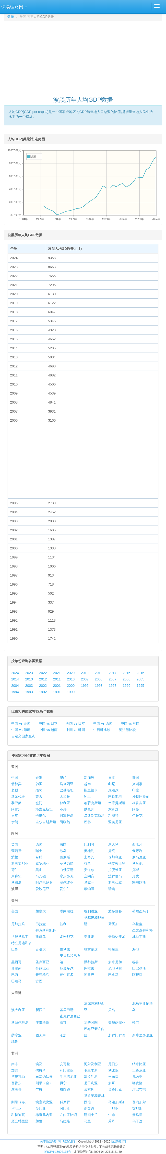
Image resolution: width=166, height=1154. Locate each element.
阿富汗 (16, 809)
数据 (10, 17)
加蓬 (39, 1121)
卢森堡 (16, 876)
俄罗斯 (65, 857)
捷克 (111, 851)
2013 (29, 679)
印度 (135, 790)
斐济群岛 (42, 1022)
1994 (15, 692)
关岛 (111, 1010)
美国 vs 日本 (75, 723)
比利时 (89, 844)
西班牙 (137, 844)
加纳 (14, 1070)
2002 (43, 686)
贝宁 (63, 1083)
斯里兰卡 (91, 790)
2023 (29, 673)
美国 (14, 911)
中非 (111, 1115)
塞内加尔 (139, 1102)
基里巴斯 (66, 1010)
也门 (39, 803)
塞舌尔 (16, 1083)
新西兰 (41, 1010)
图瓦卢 (41, 1035)
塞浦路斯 (139, 882)
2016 (126, 673)
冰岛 (63, 851)
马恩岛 (16, 882)
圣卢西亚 (42, 962)
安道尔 (89, 870)
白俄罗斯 (66, 870)
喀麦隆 (137, 1083)
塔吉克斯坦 (44, 809)
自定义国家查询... (24, 736)
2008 (98, 679)
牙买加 (113, 924)
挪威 (135, 870)
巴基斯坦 (66, 790)
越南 (87, 784)
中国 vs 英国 (130, 723)
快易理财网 (118, 1141)
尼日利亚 (91, 1083)
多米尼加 (115, 962)
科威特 (113, 816)
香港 (39, 777)
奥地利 (89, 851)
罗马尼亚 (139, 857)
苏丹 (111, 1121)
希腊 (39, 857)
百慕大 (41, 949)
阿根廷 (137, 975)
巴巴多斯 (139, 968)
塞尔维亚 (66, 882)
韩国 (39, 784)
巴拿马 (113, 975)
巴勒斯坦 (115, 797)
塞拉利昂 (91, 1077)
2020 (71, 673)
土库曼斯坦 (116, 803)
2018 (98, 673)
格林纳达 (91, 949)
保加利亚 (115, 857)
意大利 (113, 844)
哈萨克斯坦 (92, 803)
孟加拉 (65, 797)
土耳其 (89, 857)
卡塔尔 (41, 816)
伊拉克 (137, 816)
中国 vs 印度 (20, 730)
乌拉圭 (137, 924)
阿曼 (135, 809)
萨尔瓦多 (66, 975)
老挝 (14, 790)
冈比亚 (65, 1108)
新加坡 (89, 777)
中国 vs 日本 (48, 723)
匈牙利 (137, 851)
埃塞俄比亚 (44, 1102)
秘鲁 (135, 962)
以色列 (89, 809)
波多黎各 (115, 911)
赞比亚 (41, 1108)
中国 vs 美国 (20, 723)
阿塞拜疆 (66, 816)
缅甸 (39, 790)
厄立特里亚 (19, 1121)
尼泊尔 (113, 790)
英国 (14, 844)
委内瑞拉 (66, 911)
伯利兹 (65, 949)
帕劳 (135, 1022)
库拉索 (89, 968)
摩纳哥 (89, 889)
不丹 (63, 809)
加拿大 (41, 911)
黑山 (39, 870)
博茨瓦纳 (18, 1077)
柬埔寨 (137, 784)
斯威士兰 (91, 1115)
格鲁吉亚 (139, 803)
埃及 (39, 1064)
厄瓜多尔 (66, 968)
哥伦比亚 (42, 968)
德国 (39, 844)
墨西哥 (16, 962)
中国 (14, 777)
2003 (29, 686)
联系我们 (69, 1141)
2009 (84, 679)
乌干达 (137, 1121)
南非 (14, 1064)
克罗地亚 (42, 863)
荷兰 (14, 870)
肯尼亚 (113, 1108)
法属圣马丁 (19, 937)
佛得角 (41, 1070)
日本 (111, 777)
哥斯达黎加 (116, 937)
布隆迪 (65, 1089)
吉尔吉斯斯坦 (46, 822)
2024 (15, 673)
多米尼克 (66, 937)
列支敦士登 (116, 863)
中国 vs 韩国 (75, 730)
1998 (98, 686)
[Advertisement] (85, 56)
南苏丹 (89, 1108)
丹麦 (135, 876)
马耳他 (137, 863)
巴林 (87, 822)
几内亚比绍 (68, 1115)
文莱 (14, 816)
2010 (71, 679)
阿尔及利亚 (92, 1064)
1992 (43, 692)
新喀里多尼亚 (142, 1035)
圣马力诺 (66, 863)
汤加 (63, 1035)
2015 (140, 673)
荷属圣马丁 (140, 911)
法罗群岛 (115, 876)
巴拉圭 (41, 924)
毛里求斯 (91, 1070)
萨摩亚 (16, 1035)
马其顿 (41, 876)
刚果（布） (19, 1102)
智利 (63, 924)
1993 (29, 692)
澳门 (63, 777)
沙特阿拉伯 (140, 797)
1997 (112, 686)
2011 (57, 679)
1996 (126, 686)
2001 (57, 686)
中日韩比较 (101, 730)
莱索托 (89, 1089)
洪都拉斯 (91, 962)
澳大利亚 (18, 1010)
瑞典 (111, 889)
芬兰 (87, 863)
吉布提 (113, 1077)
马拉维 (65, 1121)
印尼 (111, 784)
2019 (84, 673)
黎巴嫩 (16, 803)
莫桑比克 (115, 1089)
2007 (112, 679)
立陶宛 (89, 876)
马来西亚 (66, 784)
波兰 (14, 857)
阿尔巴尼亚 (44, 882)
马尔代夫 (18, 797)
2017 (112, 673)
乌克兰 (89, 882)
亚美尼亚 (115, 822)
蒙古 (39, 797)
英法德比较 (127, 730)
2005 (140, 679)
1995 (140, 686)
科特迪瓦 (18, 1115)
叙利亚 (65, 803)
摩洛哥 (16, 1089)
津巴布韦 (139, 1089)
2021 (57, 673)
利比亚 (113, 1070)
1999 (84, 686)
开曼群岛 (42, 975)
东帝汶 (113, 809)
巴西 (14, 975)
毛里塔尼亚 (68, 1077)
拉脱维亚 (115, 870)
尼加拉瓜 (18, 924)
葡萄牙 (16, 851)
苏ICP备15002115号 (57, 1152)
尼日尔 (113, 1064)
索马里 (137, 1115)
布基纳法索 (44, 1077)
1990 (71, 692)
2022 (43, 673)
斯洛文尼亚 (19, 863)
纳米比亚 (139, 1064)
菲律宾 (16, 784)
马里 (87, 1121)
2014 (15, 679)
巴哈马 (16, 981)
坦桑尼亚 (139, 1070)
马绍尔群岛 (19, 1022)
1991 (57, 692)
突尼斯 (137, 1108)
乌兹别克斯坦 (94, 816)
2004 (15, 686)
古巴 (39, 981)
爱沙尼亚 (42, 889)
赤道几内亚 (44, 1115)
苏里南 (16, 968)
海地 (135, 949)
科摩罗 (65, 1102)
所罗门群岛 (116, 1035)
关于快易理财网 (50, 1141)
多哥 (111, 1083)
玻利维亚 (91, 911)
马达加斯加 (116, 1102)
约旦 (87, 797)
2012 (43, 679)
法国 (63, 844)
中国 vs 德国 (102, 723)
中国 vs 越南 (48, 730)
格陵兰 (113, 949)
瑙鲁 (14, 1041)
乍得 (39, 1089)
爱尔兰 (65, 889)
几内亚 (137, 1077)
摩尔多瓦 (66, 876)
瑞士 (39, 851)
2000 (71, 686)
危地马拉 (115, 968)
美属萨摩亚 (116, 1022)
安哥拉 (65, 1064)
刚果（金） (44, 1083)
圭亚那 (89, 937)
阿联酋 (65, 822)
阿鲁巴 (89, 975)
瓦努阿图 (91, 1022)
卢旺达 (16, 1108)
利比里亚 (66, 1070)
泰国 (135, 777)
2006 (126, 679)
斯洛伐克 (115, 882)
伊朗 (14, 822)
